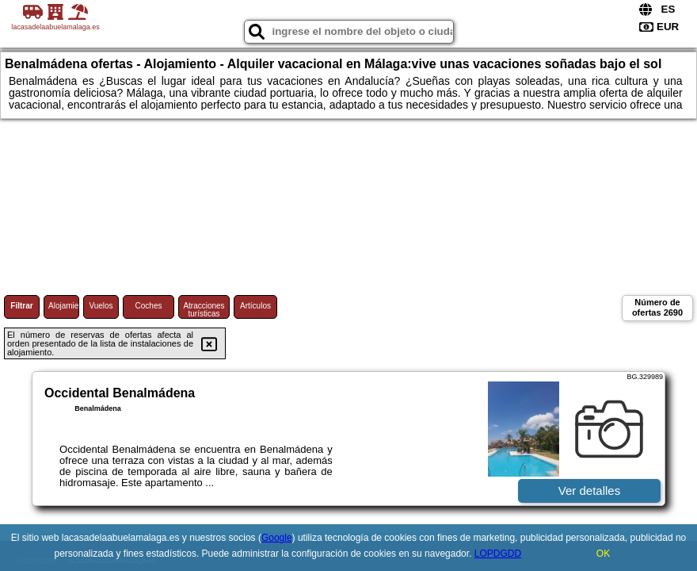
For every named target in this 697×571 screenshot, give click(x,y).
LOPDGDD (497, 553)
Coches (148, 305)
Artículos (255, 305)
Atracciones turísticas (203, 309)
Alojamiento (63, 305)
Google (276, 537)
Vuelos (100, 305)
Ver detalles (589, 490)
